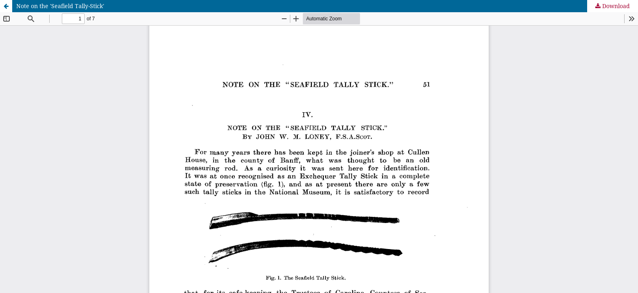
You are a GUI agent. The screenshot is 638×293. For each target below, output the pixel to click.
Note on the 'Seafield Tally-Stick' (60, 6)
